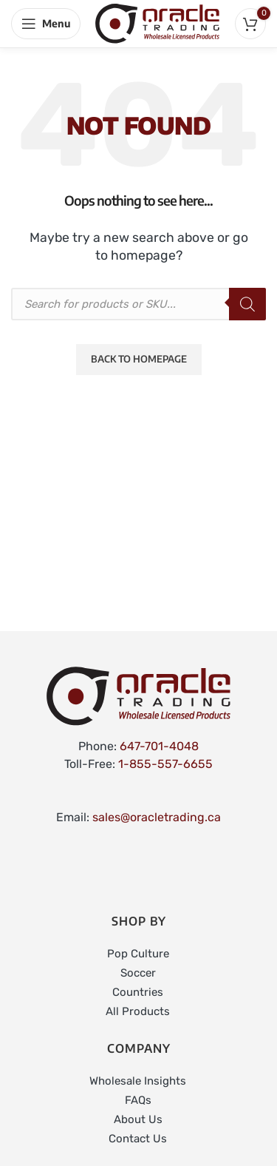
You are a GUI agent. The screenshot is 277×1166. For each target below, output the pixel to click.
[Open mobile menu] (46, 23)
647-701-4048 (159, 746)
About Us (138, 1119)
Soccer (138, 973)
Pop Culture (138, 953)
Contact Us (138, 1138)
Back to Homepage (139, 359)
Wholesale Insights (137, 1081)
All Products (138, 1011)
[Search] (247, 304)
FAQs (138, 1100)
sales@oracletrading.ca (156, 817)
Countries (137, 992)
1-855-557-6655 (165, 764)
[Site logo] (157, 23)
